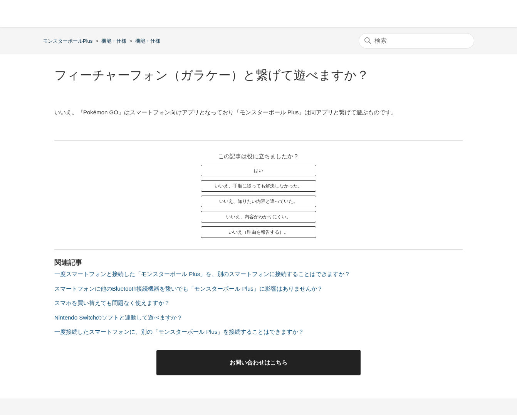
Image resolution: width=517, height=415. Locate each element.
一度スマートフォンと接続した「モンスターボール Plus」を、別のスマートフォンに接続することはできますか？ (202, 274)
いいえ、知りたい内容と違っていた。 (258, 201)
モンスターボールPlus (67, 41)
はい (258, 170)
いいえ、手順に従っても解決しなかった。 (258, 186)
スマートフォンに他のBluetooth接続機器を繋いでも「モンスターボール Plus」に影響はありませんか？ (188, 288)
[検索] (416, 41)
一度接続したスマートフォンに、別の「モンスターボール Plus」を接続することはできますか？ (179, 331)
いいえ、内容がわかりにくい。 (258, 216)
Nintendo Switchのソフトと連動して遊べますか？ (118, 317)
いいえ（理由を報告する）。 (258, 232)
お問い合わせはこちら (258, 362)
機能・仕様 (113, 41)
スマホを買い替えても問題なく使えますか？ (112, 303)
